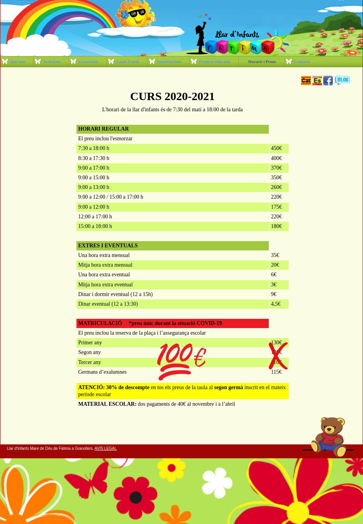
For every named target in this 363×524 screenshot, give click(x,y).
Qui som (17, 61)
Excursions (88, 61)
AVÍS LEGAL (106, 448)
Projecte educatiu (215, 61)
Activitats (51, 61)
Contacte (302, 61)
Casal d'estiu (127, 61)
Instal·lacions (169, 61)
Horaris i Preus (262, 61)
